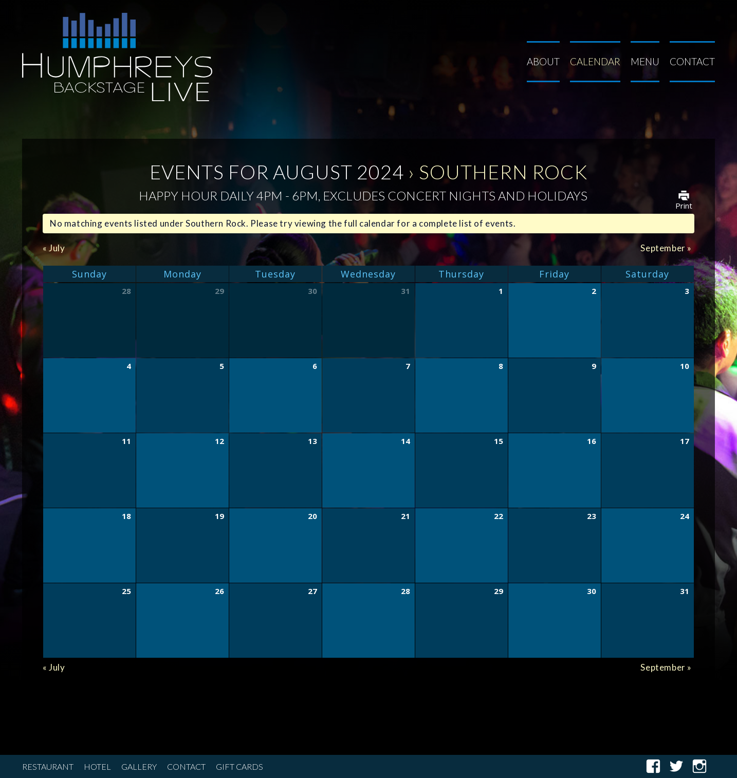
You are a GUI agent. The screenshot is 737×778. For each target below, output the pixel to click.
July (54, 248)
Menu (645, 61)
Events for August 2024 (277, 171)
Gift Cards (239, 766)
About (543, 61)
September (666, 248)
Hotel (97, 766)
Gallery (139, 766)
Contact (692, 61)
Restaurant (47, 766)
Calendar (595, 61)
